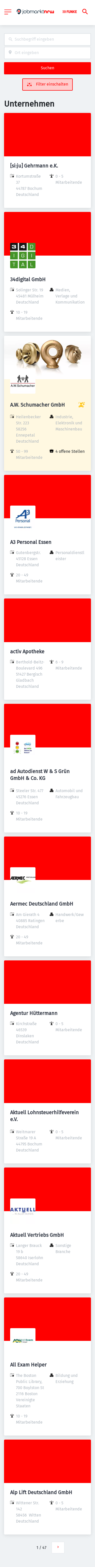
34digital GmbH (28, 279)
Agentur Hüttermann (34, 1013)
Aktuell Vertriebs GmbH (37, 1235)
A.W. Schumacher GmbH (37, 405)
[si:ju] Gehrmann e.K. (34, 166)
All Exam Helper (28, 1365)
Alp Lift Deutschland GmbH (41, 1492)
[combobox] (47, 39)
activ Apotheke (27, 651)
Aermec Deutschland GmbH (41, 904)
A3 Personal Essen (30, 542)
